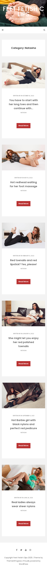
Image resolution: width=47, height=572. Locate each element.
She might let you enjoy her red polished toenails (23, 342)
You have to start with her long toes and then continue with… (23, 104)
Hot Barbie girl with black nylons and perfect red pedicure (23, 424)
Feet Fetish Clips (23, 12)
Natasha (24, 113)
